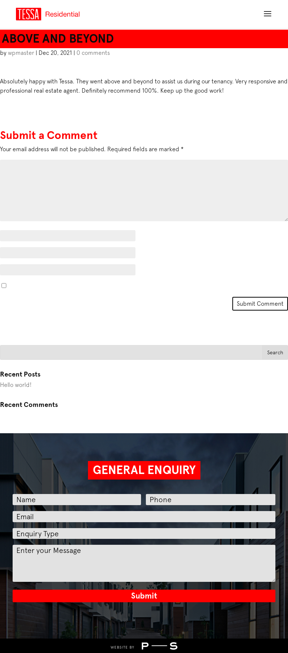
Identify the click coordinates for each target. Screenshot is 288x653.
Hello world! (16, 384)
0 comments (93, 52)
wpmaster (21, 52)
